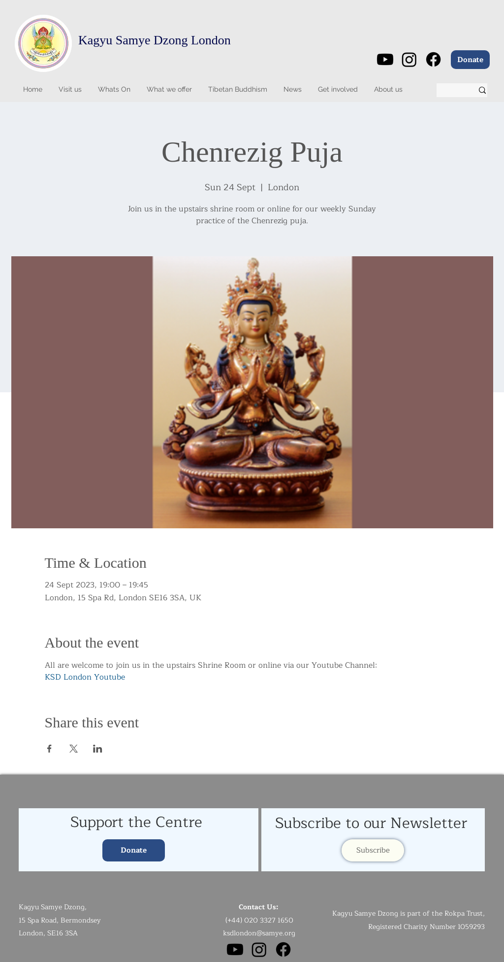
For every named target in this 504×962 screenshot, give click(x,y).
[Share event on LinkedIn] (97, 749)
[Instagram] (409, 59)
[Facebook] (433, 59)
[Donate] (470, 59)
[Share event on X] (73, 749)
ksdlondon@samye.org (259, 933)
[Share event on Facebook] (49, 749)
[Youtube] (385, 59)
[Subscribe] (373, 850)
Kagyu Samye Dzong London (154, 40)
